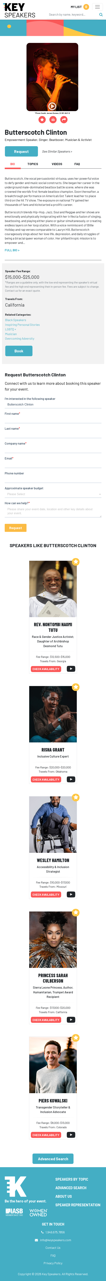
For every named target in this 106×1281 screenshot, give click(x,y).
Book (19, 351)
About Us (63, 1196)
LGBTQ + (10, 329)
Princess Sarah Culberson (53, 978)
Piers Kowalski (53, 1100)
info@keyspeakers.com (55, 1240)
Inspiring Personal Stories (22, 324)
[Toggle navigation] (97, 7)
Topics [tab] (32, 164)
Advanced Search (53, 1158)
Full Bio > (12, 250)
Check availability (45, 669)
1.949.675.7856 (55, 1232)
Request (21, 151)
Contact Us (53, 1247)
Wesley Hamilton (53, 860)
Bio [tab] (12, 164)
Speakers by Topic (71, 1179)
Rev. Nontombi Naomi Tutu (53, 627)
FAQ (53, 1255)
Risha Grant (53, 749)
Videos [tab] (57, 164)
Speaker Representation (77, 1205)
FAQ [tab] (77, 164)
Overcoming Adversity (19, 338)
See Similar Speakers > (57, 151)
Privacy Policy (53, 1263)
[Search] (72, 14)
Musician (11, 334)
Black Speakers (15, 320)
